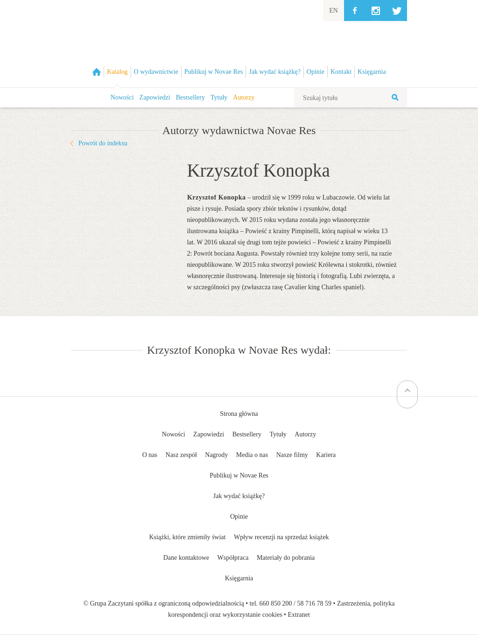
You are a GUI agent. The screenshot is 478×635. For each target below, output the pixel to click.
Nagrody (216, 454)
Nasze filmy (292, 454)
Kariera (326, 454)
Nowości (122, 97)
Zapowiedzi (155, 97)
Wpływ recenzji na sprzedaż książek (281, 537)
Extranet (299, 614)
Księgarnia (239, 578)
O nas (149, 454)
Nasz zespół (181, 454)
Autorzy (243, 97)
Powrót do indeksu (102, 143)
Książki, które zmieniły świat (187, 537)
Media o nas (252, 454)
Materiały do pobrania (286, 557)
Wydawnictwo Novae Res (239, 43)
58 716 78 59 (314, 603)
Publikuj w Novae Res (239, 475)
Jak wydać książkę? (239, 495)
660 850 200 (276, 603)
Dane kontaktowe (186, 557)
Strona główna (239, 413)
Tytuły (219, 97)
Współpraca (233, 557)
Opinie (239, 516)
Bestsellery (190, 97)
